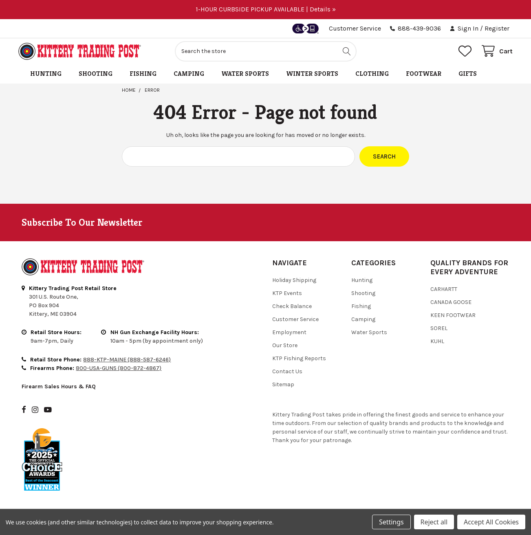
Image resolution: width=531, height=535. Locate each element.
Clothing (372, 77)
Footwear (423, 77)
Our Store (284, 348)
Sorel (438, 331)
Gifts (467, 77)
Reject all (434, 521)
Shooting (95, 77)
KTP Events (287, 296)
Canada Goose (451, 305)
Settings (391, 521)
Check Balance (292, 309)
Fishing (143, 77)
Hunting (46, 77)
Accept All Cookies (491, 521)
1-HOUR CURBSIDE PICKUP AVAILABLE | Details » (266, 9)
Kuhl (437, 344)
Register (497, 28)
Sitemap (283, 387)
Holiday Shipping (294, 283)
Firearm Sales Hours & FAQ (59, 390)
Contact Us (287, 374)
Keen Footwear (453, 318)
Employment (289, 335)
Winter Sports (312, 77)
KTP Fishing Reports (299, 361)
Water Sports (245, 77)
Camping (189, 77)
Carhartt (443, 292)
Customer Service (355, 28)
